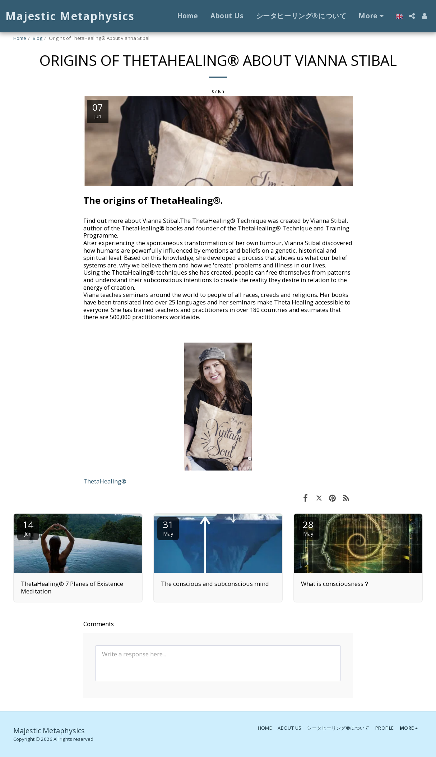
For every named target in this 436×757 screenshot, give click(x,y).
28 (308, 527)
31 (168, 527)
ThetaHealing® (104, 481)
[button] (412, 16)
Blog (37, 38)
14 (28, 527)
